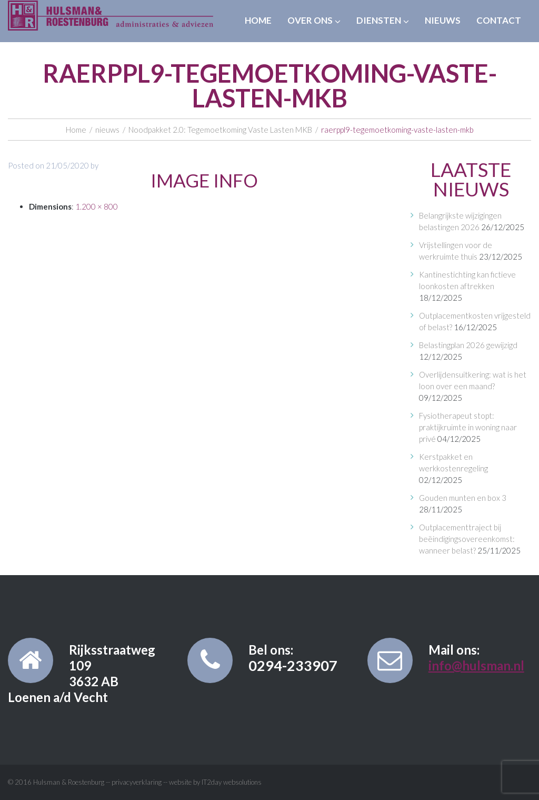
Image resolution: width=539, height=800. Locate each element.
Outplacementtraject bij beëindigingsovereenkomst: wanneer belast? (467, 538)
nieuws (107, 129)
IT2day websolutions (232, 782)
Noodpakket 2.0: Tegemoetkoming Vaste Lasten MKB (220, 129)
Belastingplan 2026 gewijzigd (468, 345)
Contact (498, 20)
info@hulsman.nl (476, 665)
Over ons (314, 20)
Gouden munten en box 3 (462, 497)
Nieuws (443, 20)
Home (258, 20)
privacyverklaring (137, 782)
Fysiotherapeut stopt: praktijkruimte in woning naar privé (468, 427)
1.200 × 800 (96, 206)
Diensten (382, 20)
